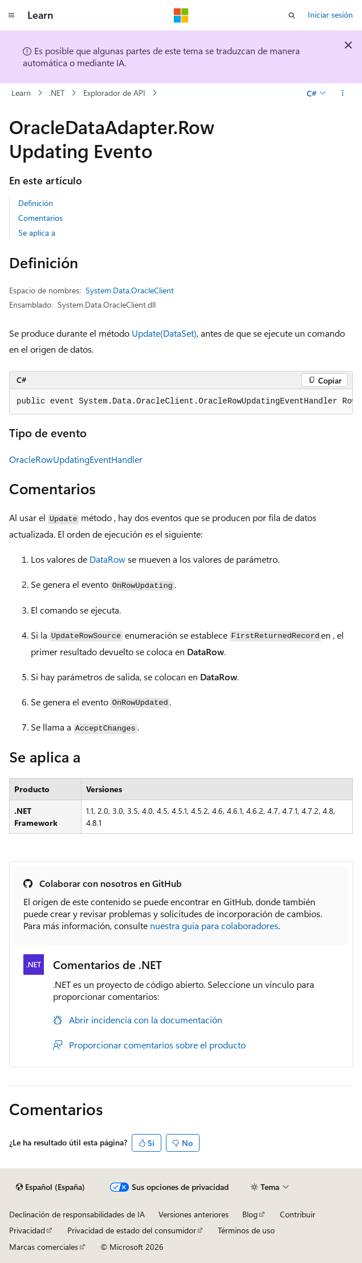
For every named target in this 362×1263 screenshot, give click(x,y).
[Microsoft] (181, 15)
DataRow (107, 559)
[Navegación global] (11, 15)
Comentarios (40, 217)
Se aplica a (36, 232)
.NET (56, 92)
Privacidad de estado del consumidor (131, 1230)
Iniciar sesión (330, 14)
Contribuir (297, 1214)
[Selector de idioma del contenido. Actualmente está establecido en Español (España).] (50, 1187)
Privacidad (27, 1230)
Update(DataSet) (164, 333)
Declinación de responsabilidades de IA (77, 1214)
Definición (35, 202)
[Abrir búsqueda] (291, 15)
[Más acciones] (343, 93)
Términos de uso (246, 1230)
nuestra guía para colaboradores (214, 925)
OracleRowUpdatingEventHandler (76, 459)
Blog (250, 1214)
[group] (181, 401)
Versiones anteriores (193, 1214)
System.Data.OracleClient (130, 290)
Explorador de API (114, 92)
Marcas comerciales (43, 1246)
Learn (21, 92)
